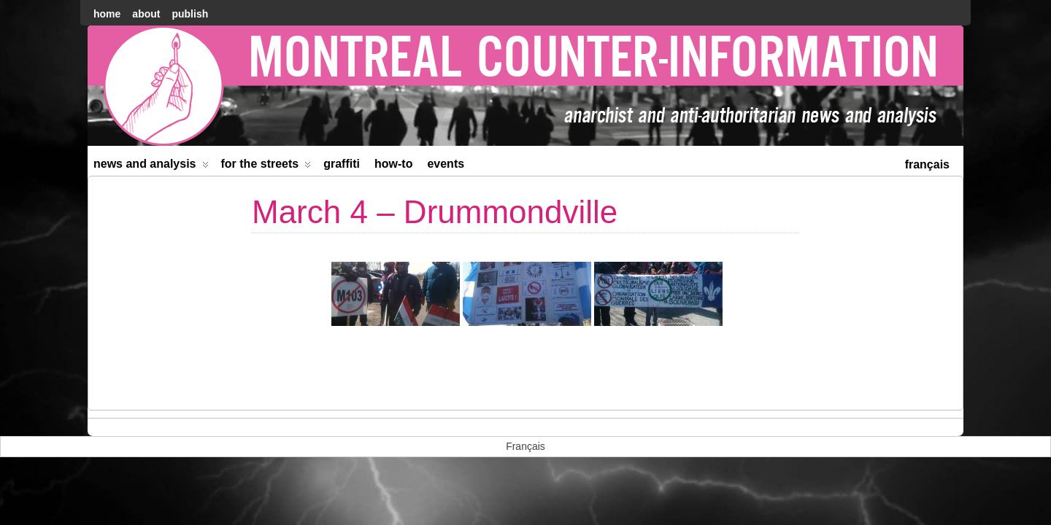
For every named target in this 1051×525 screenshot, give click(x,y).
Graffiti (341, 164)
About (146, 14)
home (106, 14)
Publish (190, 14)
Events (445, 164)
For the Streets (266, 167)
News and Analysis (151, 167)
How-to (393, 164)
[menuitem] (927, 163)
